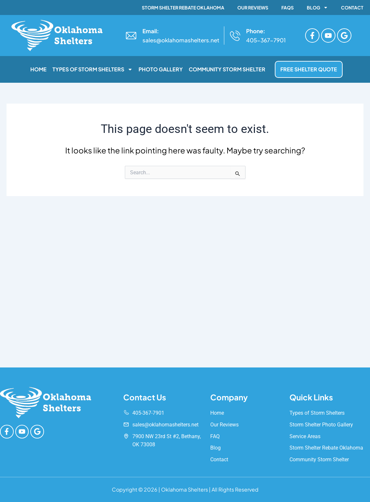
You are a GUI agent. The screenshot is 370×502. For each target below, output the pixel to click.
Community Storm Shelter (227, 69)
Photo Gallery (161, 69)
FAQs (287, 7)
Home (38, 69)
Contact (352, 7)
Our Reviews (252, 7)
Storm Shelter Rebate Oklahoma (183, 7)
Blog (317, 7)
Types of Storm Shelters (92, 69)
